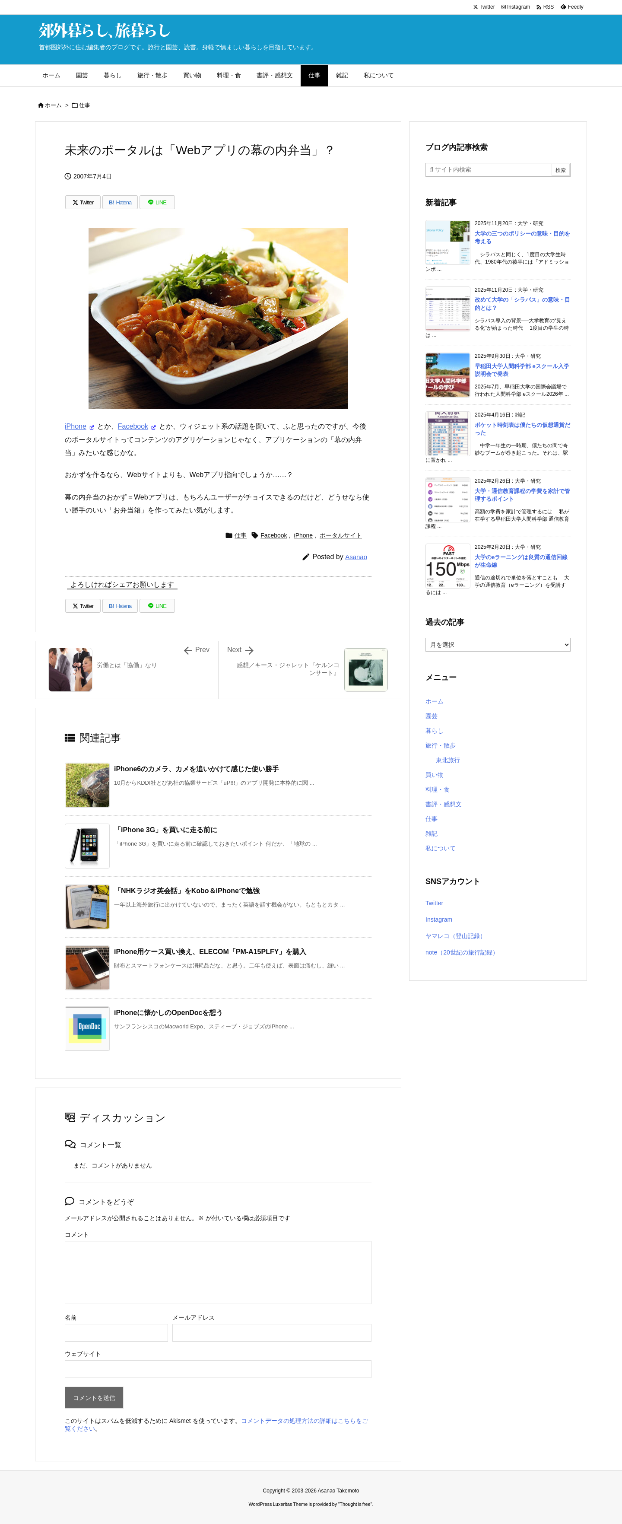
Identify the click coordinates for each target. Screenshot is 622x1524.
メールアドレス (193, 1317)
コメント (77, 1234)
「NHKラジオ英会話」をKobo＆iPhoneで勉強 (187, 890)
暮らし (434, 730)
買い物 (434, 774)
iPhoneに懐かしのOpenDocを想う (168, 1012)
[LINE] (157, 202)
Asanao (356, 556)
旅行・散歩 (440, 745)
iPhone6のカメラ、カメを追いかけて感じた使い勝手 (196, 769)
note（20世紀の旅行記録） (461, 952)
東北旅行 (448, 760)
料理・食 (437, 789)
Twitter (434, 903)
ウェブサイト (83, 1353)
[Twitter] (83, 202)
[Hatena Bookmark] (120, 202)
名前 (71, 1317)
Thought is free (355, 1504)
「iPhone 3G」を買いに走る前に (165, 830)
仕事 (84, 105)
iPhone (75, 426)
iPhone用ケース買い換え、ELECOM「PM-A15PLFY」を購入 (210, 951)
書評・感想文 (443, 804)
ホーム (53, 105)
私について (440, 848)
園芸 (431, 716)
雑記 (431, 833)
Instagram (438, 919)
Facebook (133, 426)
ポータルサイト (341, 535)
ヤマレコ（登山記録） (455, 935)
